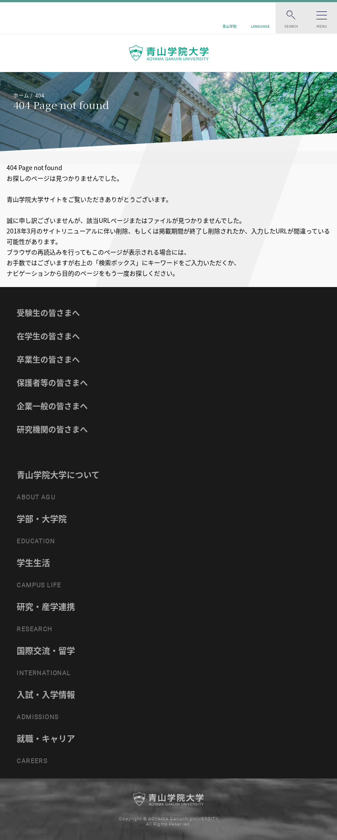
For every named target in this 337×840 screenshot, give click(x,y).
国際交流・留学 (46, 650)
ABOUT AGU (36, 497)
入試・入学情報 (46, 694)
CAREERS (32, 761)
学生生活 (33, 562)
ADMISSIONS (37, 717)
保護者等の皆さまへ (52, 383)
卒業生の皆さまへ (48, 359)
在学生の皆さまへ (48, 336)
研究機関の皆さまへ (52, 429)
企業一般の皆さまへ (52, 406)
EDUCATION (36, 541)
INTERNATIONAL (43, 673)
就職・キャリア (46, 738)
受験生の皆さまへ (48, 313)
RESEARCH (34, 629)
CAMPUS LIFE (39, 585)
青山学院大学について (58, 475)
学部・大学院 (42, 519)
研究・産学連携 (46, 606)
